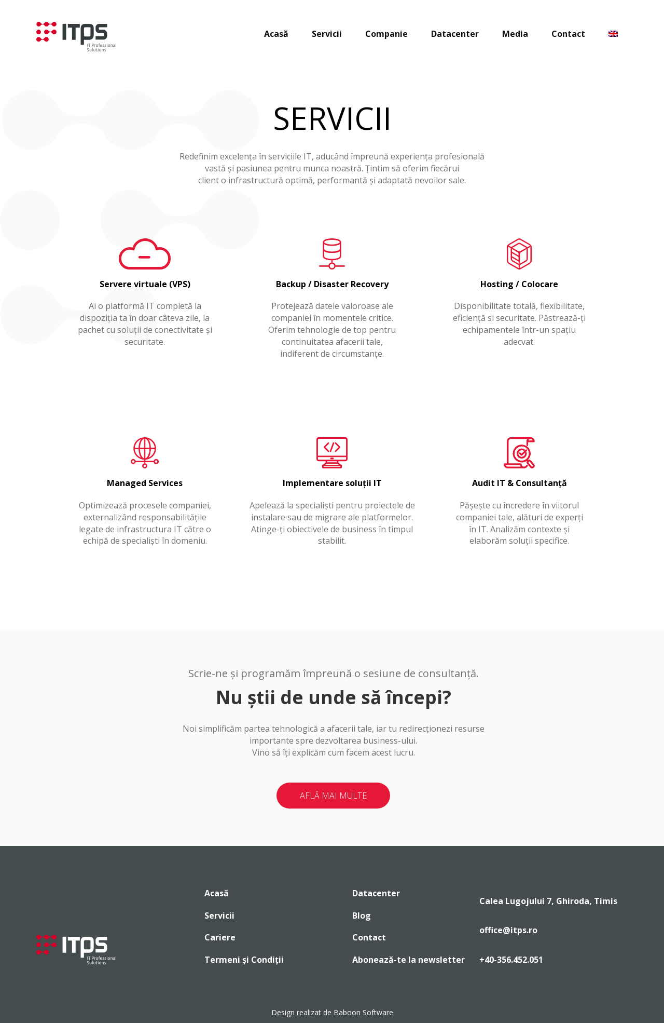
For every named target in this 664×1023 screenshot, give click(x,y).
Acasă (276, 33)
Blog (361, 915)
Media (515, 33)
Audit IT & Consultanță (519, 483)
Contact (568, 33)
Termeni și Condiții (244, 959)
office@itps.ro (508, 930)
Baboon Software (363, 1012)
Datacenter (455, 33)
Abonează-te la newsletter (408, 959)
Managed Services (145, 483)
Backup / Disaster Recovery (332, 284)
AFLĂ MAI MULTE (333, 795)
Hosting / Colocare (519, 284)
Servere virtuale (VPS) (145, 284)
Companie (386, 33)
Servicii (327, 33)
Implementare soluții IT (332, 483)
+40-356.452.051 (511, 959)
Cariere (220, 937)
